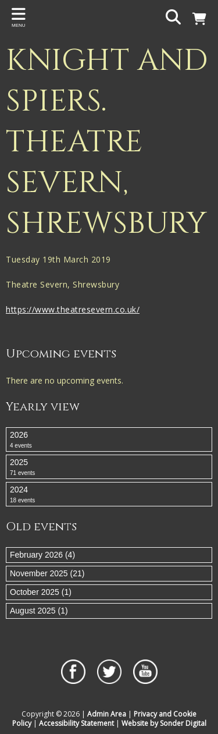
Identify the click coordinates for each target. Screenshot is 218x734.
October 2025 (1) (41, 592)
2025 (109, 467)
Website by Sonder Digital (163, 723)
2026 (109, 440)
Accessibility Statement (76, 723)
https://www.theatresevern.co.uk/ (73, 309)
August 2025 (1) (39, 610)
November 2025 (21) (47, 573)
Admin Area (106, 714)
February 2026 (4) (42, 554)
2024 (109, 495)
